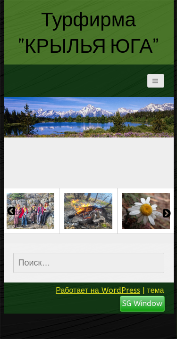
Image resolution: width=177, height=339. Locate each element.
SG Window (142, 303)
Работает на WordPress (98, 290)
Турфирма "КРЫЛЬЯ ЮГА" (89, 32)
